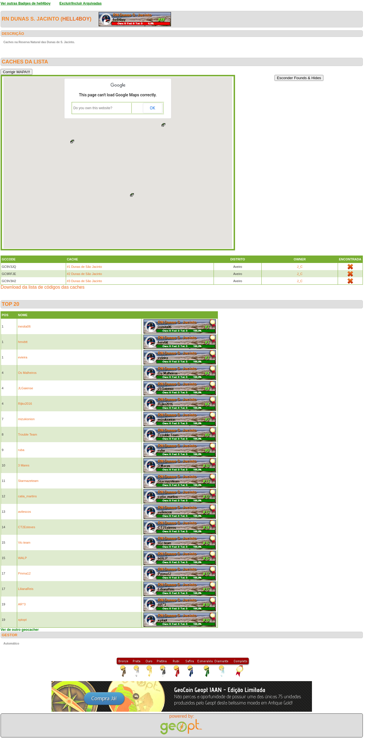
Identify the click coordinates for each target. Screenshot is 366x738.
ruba (21, 450)
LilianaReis (25, 589)
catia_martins (27, 496)
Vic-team (24, 542)
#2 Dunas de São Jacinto (84, 274)
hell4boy (76, 19)
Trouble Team (27, 434)
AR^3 (22, 604)
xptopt (22, 619)
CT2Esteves (26, 527)
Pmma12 (24, 573)
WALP (22, 558)
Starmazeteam (28, 480)
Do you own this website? (92, 108)
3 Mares (23, 465)
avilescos (24, 511)
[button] (132, 195)
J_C (300, 266)
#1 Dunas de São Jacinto (84, 266)
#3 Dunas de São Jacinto (84, 281)
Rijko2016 (25, 403)
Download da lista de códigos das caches (43, 287)
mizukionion (26, 419)
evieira (22, 357)
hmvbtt (22, 342)
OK (152, 108)
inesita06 (24, 326)
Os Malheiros (27, 372)
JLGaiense (25, 388)
